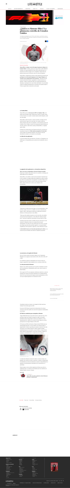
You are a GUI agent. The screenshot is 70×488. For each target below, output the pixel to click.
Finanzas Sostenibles (22, 470)
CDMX (20, 462)
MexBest (33, 471)
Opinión (20, 472)
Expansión (8, 471)
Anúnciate (53, 482)
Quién (33, 459)
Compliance (46, 482)
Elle (33, 466)
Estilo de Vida (34, 475)
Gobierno (20, 460)
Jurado (33, 476)
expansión (60, 8)
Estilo (9, 8)
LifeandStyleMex (59, 481)
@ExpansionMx (26, 409)
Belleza (33, 463)
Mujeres (20, 474)
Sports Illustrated (10, 464)
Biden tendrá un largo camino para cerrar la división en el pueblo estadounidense (56, 289)
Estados (20, 463)
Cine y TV (35, 8)
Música (42, 8)
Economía (7, 473)
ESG (6, 476)
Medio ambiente (21, 467)
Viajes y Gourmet (50, 8)
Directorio (60, 482)
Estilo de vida (34, 469)
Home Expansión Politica (10, 472)
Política (20, 459)
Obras (7, 475)
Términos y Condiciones (25, 482)
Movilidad (21, 469)
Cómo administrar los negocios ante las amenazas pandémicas (56, 294)
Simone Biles (31, 400)
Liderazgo (21, 475)
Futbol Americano (9, 466)
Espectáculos (34, 460)
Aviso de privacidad (37, 482)
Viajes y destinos (35, 473)
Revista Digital (8, 469)
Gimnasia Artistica (38, 400)
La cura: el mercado (53, 298)
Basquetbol (8, 467)
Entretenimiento (18, 8)
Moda (33, 462)
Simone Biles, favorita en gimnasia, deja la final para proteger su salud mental (37, 376)
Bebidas (33, 472)
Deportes (28, 8)
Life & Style (8, 458)
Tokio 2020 (26, 400)
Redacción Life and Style (27, 408)
